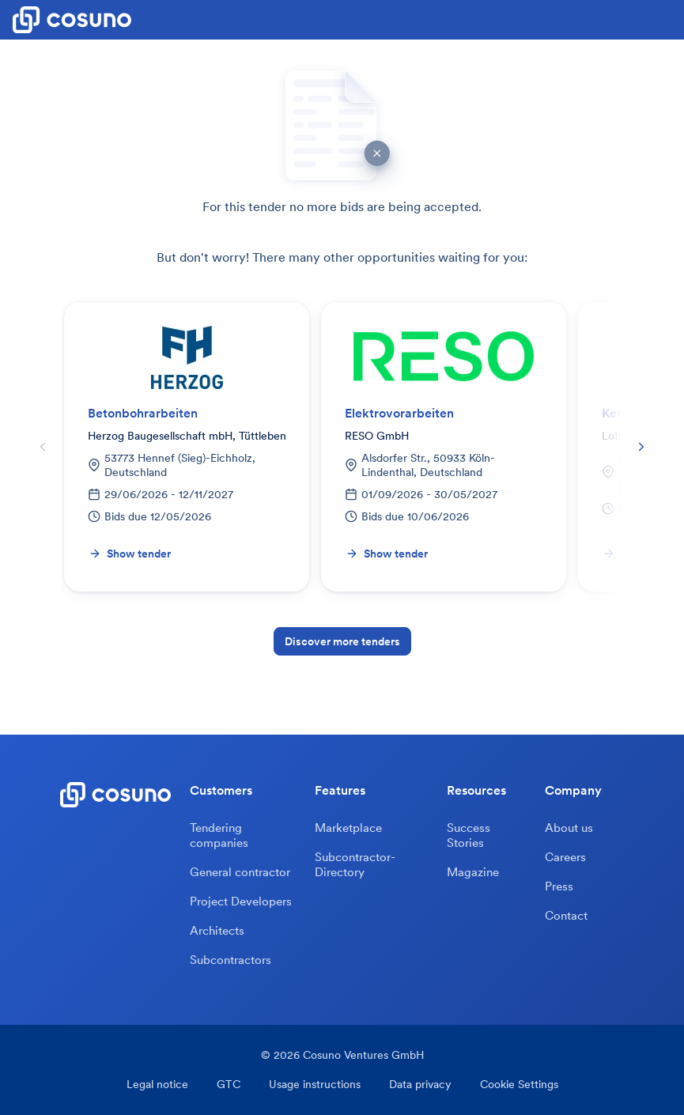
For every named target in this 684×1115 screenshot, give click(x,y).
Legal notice (157, 1084)
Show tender (130, 553)
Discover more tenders (342, 641)
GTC (228, 1084)
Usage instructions (315, 1084)
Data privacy (420, 1084)
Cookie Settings (519, 1084)
